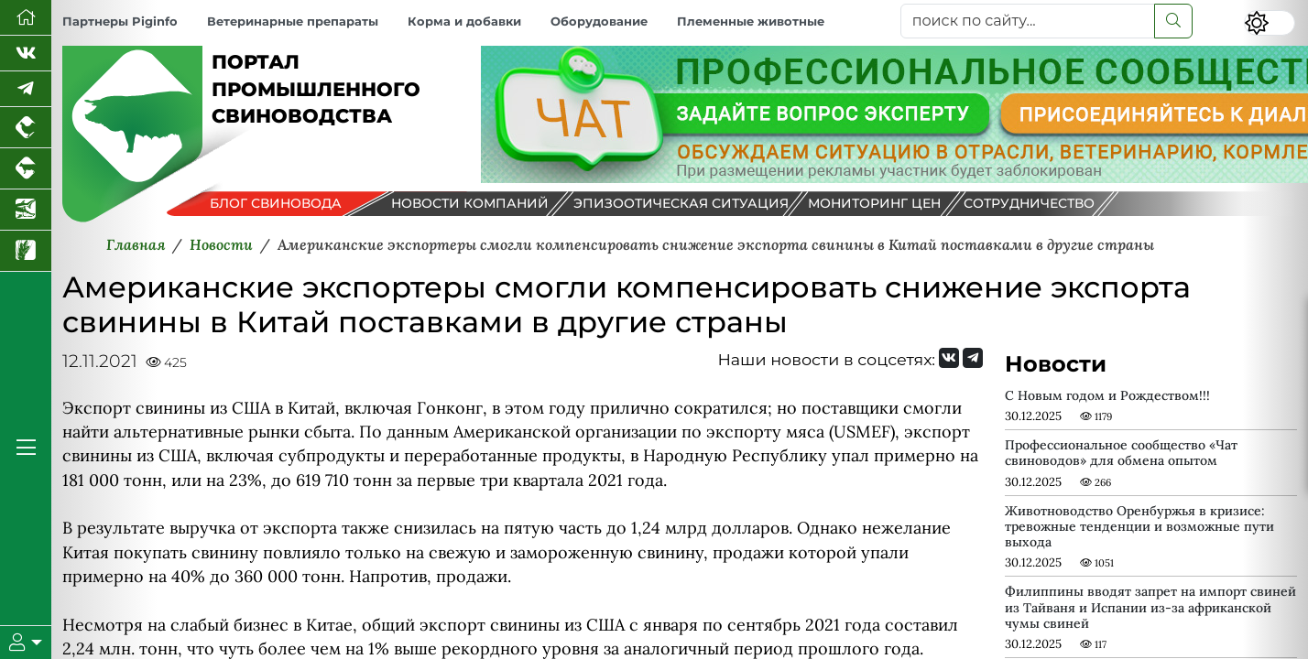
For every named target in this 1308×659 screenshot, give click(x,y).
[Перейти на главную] (25, 18)
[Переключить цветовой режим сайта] (1269, 23)
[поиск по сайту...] (1027, 21)
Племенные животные (750, 21)
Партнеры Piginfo (120, 21)
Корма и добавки (464, 21)
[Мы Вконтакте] (25, 53)
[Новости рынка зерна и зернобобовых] (25, 251)
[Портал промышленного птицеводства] (25, 127)
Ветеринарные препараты (292, 21)
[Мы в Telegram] (25, 89)
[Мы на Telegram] (973, 358)
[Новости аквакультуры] (25, 210)
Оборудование (599, 21)
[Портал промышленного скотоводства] (25, 168)
